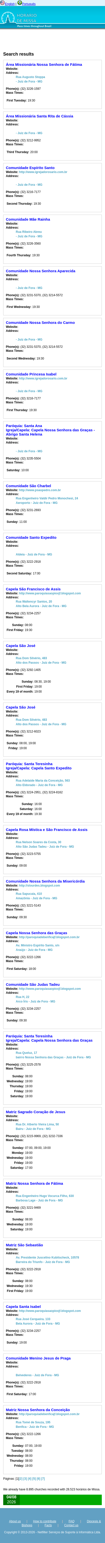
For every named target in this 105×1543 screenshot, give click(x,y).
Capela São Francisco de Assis (33, 589)
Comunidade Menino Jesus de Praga (38, 1358)
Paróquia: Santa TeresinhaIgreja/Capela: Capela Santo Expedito (39, 766)
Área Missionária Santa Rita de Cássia (39, 116)
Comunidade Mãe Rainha (28, 219)
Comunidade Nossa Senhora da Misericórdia (45, 881)
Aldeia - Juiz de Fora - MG (34, 554)
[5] (34, 1478)
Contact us (71, 1525)
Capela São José (20, 645)
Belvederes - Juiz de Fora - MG (37, 1375)
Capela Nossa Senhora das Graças (36, 933)
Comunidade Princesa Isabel (31, 374)
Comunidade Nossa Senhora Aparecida (40, 271)
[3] (25, 1478)
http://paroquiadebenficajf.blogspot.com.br (49, 937)
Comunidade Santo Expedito (31, 537)
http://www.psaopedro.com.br (40, 490)
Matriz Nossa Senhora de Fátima (34, 1183)
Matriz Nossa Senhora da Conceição (38, 1410)
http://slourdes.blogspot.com (39, 885)
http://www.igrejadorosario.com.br (43, 172)
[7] (43, 1478)
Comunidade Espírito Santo (30, 168)
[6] (38, 1478)
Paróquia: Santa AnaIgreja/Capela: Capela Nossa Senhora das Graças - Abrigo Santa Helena (50, 430)
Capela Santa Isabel (23, 1306)
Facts (48, 1525)
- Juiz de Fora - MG (29, 133)
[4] (29, 1478)
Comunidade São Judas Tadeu (33, 984)
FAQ (72, 1521)
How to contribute (44, 1521)
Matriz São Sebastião (24, 1245)
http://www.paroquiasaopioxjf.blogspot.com (50, 593)
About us (15, 1521)
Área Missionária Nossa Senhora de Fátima (44, 64)
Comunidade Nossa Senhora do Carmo (40, 322)
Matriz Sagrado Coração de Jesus (35, 1112)
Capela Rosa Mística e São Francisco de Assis (47, 829)
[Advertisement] (37, 40)
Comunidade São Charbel (28, 486)
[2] (21, 1478)
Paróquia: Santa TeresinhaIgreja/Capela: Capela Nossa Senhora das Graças (49, 1038)
